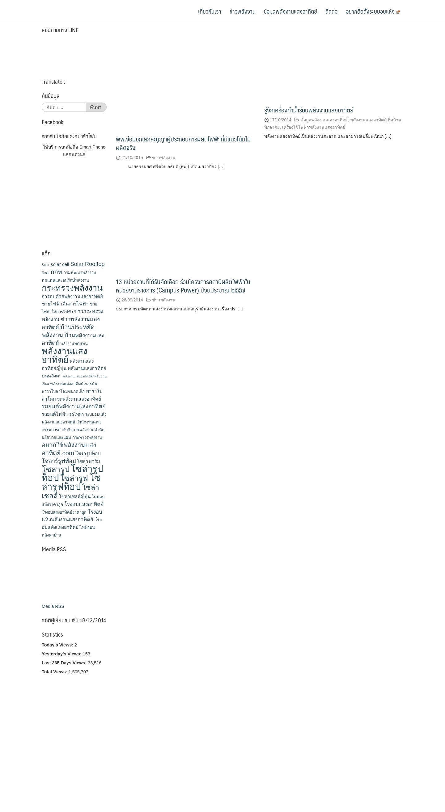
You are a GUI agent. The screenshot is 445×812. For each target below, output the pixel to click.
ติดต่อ (331, 11)
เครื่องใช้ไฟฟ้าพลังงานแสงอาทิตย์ (313, 127)
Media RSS (53, 606)
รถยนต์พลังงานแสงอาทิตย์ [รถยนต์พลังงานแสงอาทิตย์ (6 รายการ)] (74, 406)
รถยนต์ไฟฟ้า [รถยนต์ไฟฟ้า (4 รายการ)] (55, 414)
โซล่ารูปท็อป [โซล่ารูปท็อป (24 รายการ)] (72, 473)
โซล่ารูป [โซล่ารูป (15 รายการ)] (56, 469)
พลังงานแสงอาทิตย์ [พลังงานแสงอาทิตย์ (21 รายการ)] (64, 355)
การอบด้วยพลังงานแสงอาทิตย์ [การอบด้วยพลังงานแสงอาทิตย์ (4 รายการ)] (72, 296)
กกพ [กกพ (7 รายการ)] (56, 272)
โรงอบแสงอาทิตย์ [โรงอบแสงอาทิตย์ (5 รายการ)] (84, 504)
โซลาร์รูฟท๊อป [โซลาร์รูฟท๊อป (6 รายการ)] (59, 461)
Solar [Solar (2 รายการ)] (45, 265)
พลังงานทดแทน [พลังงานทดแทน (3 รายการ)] (74, 343)
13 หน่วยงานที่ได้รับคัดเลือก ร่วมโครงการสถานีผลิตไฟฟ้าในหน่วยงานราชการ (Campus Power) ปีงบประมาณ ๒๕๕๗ (183, 285)
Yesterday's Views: (62, 653)
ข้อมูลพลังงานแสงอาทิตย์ (290, 11)
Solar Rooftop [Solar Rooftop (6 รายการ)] (87, 264)
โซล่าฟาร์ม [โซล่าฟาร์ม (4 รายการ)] (88, 461)
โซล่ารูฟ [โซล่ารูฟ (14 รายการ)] (74, 478)
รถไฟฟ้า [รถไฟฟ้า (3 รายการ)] (76, 414)
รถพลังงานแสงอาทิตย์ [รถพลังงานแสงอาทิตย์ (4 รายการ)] (79, 399)
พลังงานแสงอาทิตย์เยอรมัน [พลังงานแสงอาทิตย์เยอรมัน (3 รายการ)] (73, 383)
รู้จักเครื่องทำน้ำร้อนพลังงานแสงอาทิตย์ (309, 109)
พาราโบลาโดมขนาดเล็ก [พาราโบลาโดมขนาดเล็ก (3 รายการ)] (63, 391)
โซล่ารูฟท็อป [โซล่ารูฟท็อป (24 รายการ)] (71, 482)
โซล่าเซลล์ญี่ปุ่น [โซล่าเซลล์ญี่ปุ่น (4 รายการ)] (75, 496)
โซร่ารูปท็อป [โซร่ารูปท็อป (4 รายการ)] (88, 453)
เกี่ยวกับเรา (209, 11)
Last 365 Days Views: (65, 662)
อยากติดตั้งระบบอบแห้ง (373, 11)
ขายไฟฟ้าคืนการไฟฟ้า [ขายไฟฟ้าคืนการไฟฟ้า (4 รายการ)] (65, 303)
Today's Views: (58, 644)
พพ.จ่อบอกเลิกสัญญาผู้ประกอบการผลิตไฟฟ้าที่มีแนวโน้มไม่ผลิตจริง (183, 143)
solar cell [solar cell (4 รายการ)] (60, 264)
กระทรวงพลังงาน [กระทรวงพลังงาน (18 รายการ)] (72, 287)
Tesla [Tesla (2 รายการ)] (45, 273)
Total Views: (55, 671)
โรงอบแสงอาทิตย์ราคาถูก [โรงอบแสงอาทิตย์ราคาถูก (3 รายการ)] (64, 512)
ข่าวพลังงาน (243, 11)
